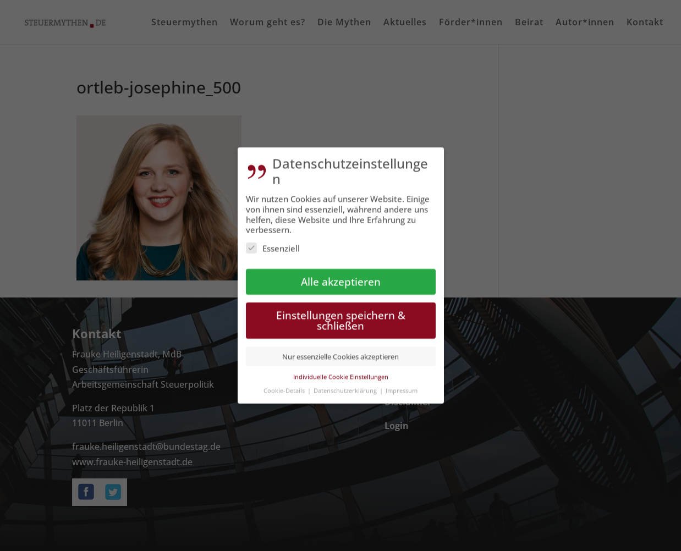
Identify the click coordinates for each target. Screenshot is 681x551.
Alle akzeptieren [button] (341, 274)
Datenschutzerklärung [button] (346, 382)
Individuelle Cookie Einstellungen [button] (340, 369)
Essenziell (273, 240)
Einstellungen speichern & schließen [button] (340, 313)
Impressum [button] (402, 382)
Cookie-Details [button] (284, 382)
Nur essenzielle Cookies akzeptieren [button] (340, 349)
